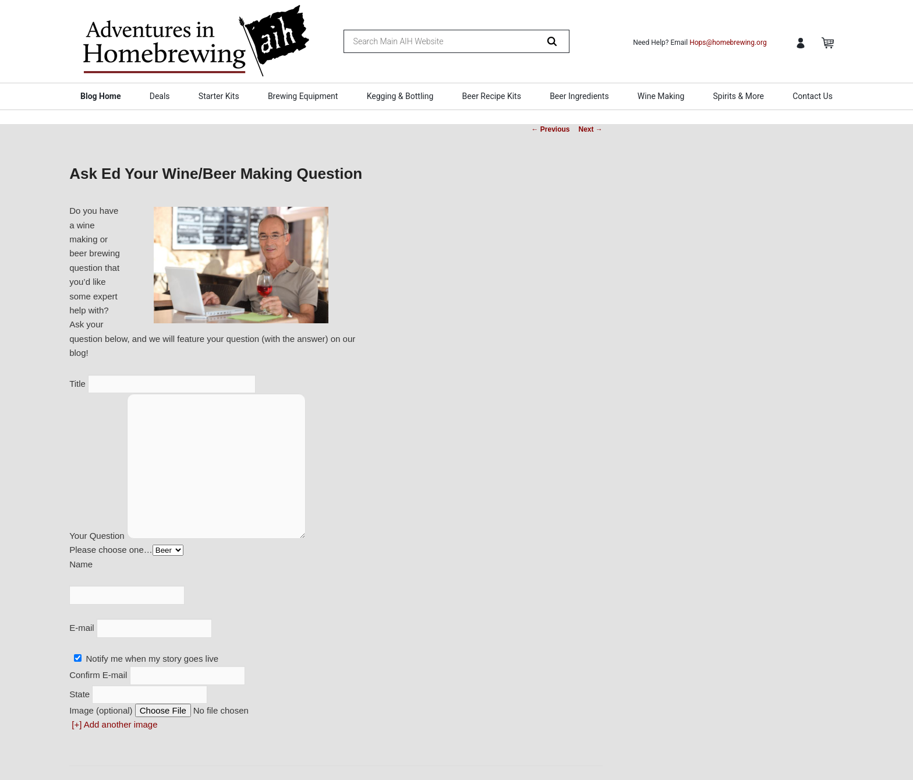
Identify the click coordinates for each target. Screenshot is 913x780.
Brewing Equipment (303, 96)
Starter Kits (219, 96)
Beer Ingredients (579, 96)
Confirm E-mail (99, 675)
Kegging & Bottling (400, 96)
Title (78, 384)
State (80, 694)
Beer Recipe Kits (491, 96)
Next (591, 129)
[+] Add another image (114, 724)
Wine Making (661, 96)
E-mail (83, 628)
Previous (550, 129)
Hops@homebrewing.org (728, 42)
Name (81, 564)
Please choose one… (111, 550)
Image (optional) (100, 710)
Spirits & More (738, 96)
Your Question (98, 536)
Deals (160, 96)
